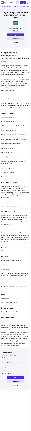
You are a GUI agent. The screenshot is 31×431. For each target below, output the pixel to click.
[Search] (21, 2)
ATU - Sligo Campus (19, 6)
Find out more (15, 39)
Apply (15, 35)
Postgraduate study (6, 6)
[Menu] (28, 2)
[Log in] (24, 2)
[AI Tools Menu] (17, 2)
